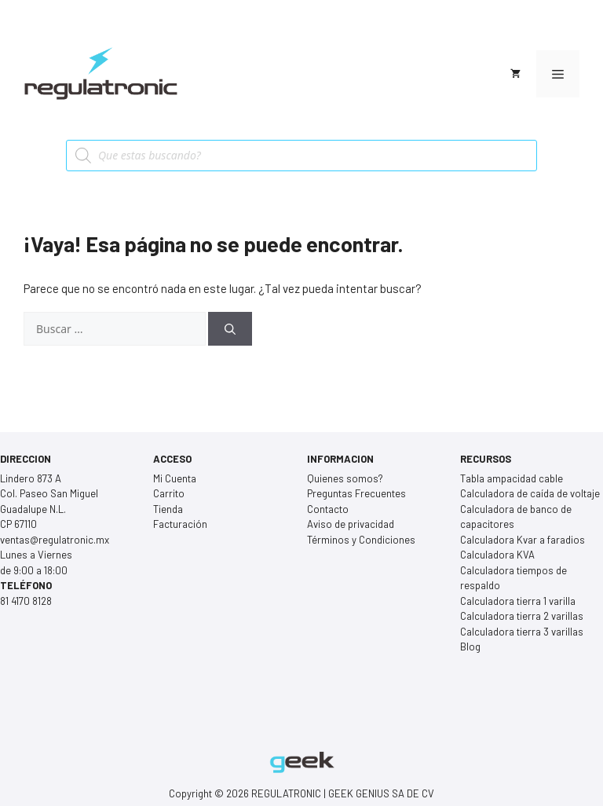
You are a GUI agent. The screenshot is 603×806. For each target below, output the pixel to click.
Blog (470, 646)
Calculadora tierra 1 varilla (518, 601)
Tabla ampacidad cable (511, 478)
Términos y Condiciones (361, 539)
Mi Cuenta (174, 478)
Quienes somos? (345, 478)
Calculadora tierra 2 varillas (521, 616)
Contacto (328, 509)
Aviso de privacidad (350, 524)
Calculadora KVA (497, 554)
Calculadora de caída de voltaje (530, 493)
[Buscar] (230, 329)
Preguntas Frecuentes (356, 493)
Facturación (180, 524)
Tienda (168, 509)
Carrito (169, 493)
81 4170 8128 (26, 601)
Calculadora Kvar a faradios (522, 539)
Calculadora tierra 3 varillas (521, 631)
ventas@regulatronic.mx (54, 539)
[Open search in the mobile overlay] (301, 155)
